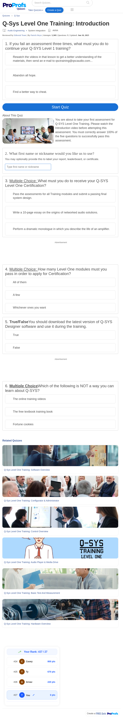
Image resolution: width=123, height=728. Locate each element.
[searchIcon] (87, 2)
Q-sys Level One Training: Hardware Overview (27, 623)
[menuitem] (35, 10)
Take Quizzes (35, 10)
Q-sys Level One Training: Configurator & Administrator (31, 500)
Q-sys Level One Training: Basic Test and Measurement (32, 593)
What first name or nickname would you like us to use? (51, 153)
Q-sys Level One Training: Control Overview (26, 531)
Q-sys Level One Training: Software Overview (27, 470)
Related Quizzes (12, 440)
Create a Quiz (54, 10)
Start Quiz (60, 107)
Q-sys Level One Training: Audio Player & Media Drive (31, 562)
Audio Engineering (16, 30)
